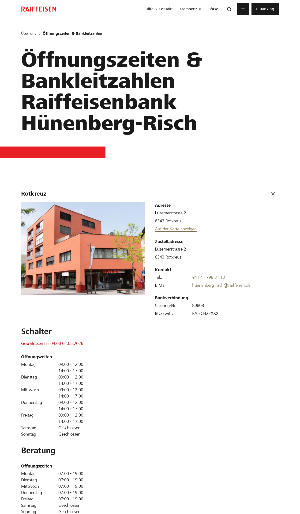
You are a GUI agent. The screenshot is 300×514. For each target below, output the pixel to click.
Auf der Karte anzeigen (176, 228)
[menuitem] (159, 9)
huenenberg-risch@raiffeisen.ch (221, 285)
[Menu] (243, 9)
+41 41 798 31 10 (208, 277)
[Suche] (229, 9)
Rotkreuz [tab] (33, 193)
